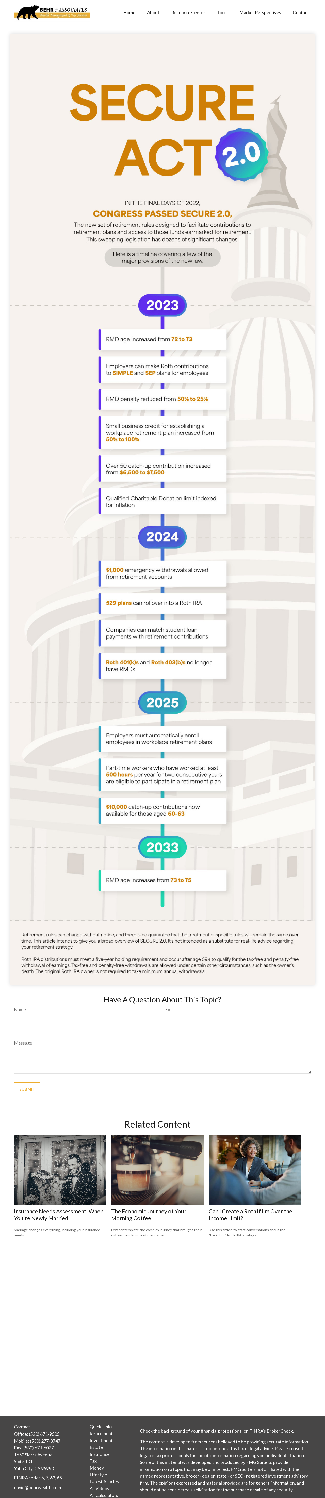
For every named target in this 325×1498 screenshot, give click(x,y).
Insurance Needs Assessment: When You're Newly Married (58, 1214)
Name (20, 1009)
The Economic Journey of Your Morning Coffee (148, 1214)
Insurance (100, 1454)
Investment (101, 1440)
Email (170, 1009)
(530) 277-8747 (45, 1441)
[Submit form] (27, 1088)
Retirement (101, 1433)
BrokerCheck (280, 1431)
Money (97, 1468)
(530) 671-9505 (44, 1434)
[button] (129, 12)
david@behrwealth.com (37, 1487)
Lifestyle (98, 1474)
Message (23, 1043)
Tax (93, 1461)
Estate (96, 1447)
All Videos (99, 1488)
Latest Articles (104, 1481)
